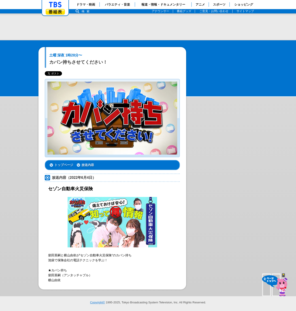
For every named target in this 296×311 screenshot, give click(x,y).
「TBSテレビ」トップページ (55, 5)
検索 (87, 11)
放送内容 (87, 165)
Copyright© (97, 302)
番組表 (55, 12)
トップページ (63, 165)
